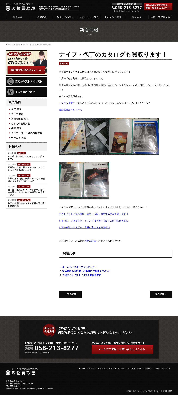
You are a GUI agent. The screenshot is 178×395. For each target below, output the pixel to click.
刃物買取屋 (90, 241)
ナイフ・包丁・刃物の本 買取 (26, 133)
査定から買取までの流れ (24, 81)
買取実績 (41, 17)
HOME (8, 45)
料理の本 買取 (18, 137)
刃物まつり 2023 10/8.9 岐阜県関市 (81, 275)
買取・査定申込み (160, 17)
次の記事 (161, 294)
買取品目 (17, 17)
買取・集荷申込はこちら (159, 6)
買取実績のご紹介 (21, 92)
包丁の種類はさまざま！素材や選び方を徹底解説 (84, 227)
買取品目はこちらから (70, 110)
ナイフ (62, 103)
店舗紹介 (137, 17)
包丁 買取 (16, 109)
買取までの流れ (65, 17)
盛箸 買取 (16, 128)
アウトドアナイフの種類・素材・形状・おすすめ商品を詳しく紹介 (93, 214)
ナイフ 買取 (17, 114)
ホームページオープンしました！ (79, 267)
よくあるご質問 (113, 17)
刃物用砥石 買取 (19, 118)
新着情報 (17, 45)
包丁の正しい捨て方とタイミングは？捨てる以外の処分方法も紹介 (93, 220)
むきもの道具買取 (20, 123)
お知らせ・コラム (89, 17)
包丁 (70, 103)
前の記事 (70, 294)
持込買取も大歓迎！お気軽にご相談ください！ (86, 271)
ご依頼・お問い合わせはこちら (125, 349)
